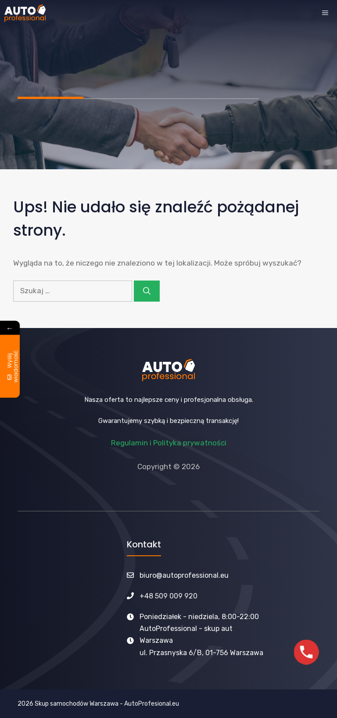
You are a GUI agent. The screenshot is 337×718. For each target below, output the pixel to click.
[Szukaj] (147, 291)
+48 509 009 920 (168, 596)
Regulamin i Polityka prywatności (168, 442)
